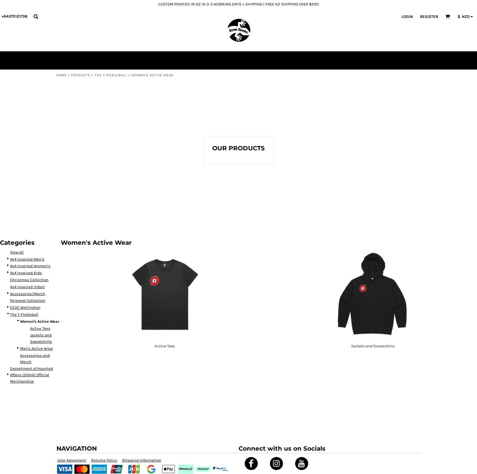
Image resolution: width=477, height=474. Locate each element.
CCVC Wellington (25, 307)
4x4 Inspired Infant (27, 287)
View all (17, 252)
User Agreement (71, 460)
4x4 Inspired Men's (27, 259)
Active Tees (40, 328)
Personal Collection (27, 300)
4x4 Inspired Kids (26, 273)
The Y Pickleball (111, 75)
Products (80, 75)
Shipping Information (141, 460)
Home (61, 75)
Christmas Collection (29, 280)
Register (429, 16)
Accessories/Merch (27, 294)
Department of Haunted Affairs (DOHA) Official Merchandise (31, 375)
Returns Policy (104, 460)
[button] (35, 16)
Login (407, 16)
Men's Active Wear (36, 348)
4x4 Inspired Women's (30, 266)
